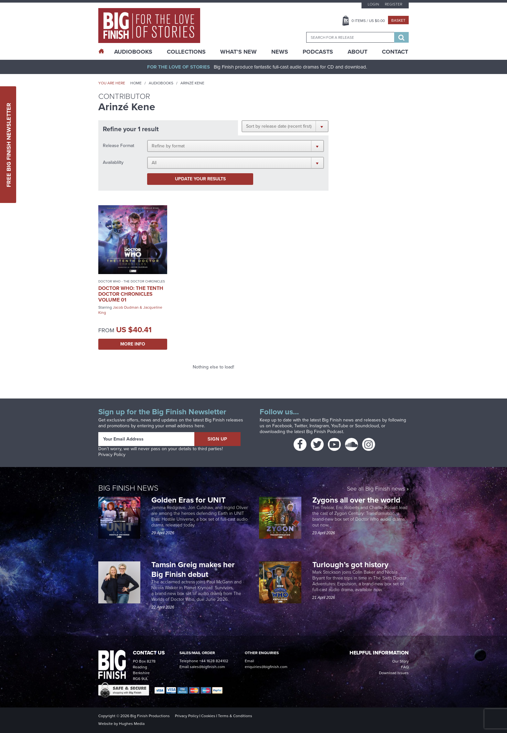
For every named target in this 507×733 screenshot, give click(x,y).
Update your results (200, 178)
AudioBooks (133, 52)
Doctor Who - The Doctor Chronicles (131, 281)
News (279, 52)
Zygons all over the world (357, 500)
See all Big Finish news (376, 489)
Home (136, 83)
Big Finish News (128, 488)
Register (393, 4)
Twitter (300, 425)
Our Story (400, 661)
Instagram (319, 425)
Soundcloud (367, 425)
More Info (132, 344)
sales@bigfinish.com (207, 667)
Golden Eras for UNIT (189, 500)
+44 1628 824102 (213, 661)
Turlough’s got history (351, 564)
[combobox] (350, 37)
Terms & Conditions (235, 716)
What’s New (238, 52)
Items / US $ (368, 21)
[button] (285, 126)
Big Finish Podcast (324, 431)
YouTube (339, 425)
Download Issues (394, 673)
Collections (186, 52)
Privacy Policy (111, 454)
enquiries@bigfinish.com (266, 667)
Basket (398, 20)
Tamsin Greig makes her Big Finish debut (193, 569)
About (357, 52)
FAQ (405, 667)
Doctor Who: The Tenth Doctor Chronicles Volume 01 (130, 293)
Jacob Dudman (126, 307)
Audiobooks (161, 83)
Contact (395, 52)
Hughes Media (132, 724)
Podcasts (318, 52)
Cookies (208, 716)
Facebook (282, 425)
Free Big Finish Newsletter (9, 144)
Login (373, 4)
